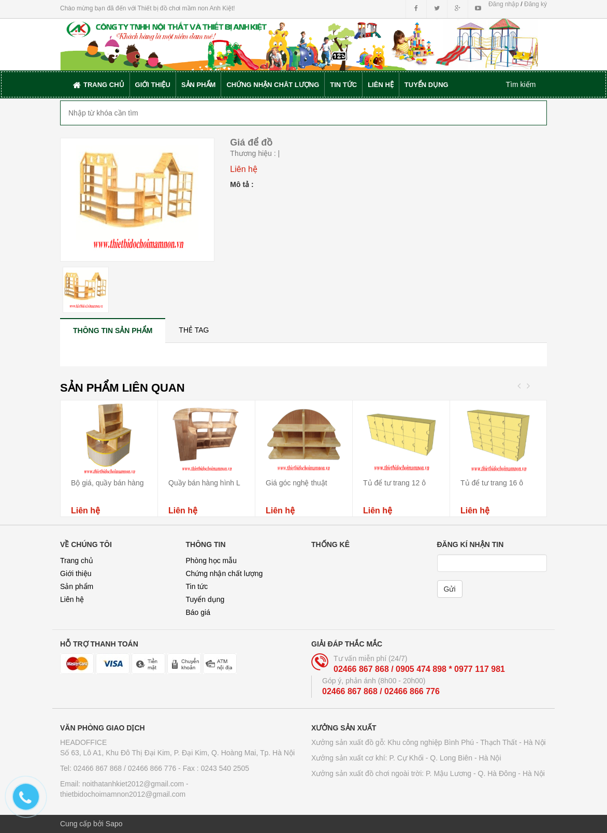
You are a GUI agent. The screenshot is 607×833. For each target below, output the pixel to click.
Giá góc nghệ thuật (296, 483)
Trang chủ (76, 560)
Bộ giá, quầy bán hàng (107, 483)
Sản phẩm (76, 586)
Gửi (450, 589)
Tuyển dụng (205, 599)
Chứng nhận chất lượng (224, 573)
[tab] (112, 330)
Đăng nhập (503, 4)
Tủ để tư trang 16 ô (491, 483)
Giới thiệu (76, 573)
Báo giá (198, 612)
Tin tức (197, 586)
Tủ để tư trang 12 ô (394, 483)
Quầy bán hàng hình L (204, 483)
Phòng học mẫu (211, 560)
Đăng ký (535, 4)
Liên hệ (72, 599)
